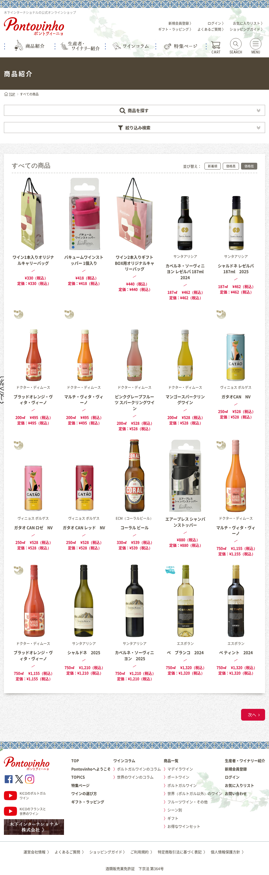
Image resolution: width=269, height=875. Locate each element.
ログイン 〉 (216, 23)
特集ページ (80, 785)
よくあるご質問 (70, 851)
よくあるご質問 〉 (211, 29)
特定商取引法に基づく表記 (182, 851)
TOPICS (78, 777)
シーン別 (174, 809)
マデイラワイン (180, 768)
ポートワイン (178, 777)
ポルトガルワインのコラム (139, 768)
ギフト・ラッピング (87, 801)
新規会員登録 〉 (180, 23)
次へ (252, 714)
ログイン (232, 777)
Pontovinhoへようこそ (91, 768)
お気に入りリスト (239, 785)
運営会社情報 (37, 851)
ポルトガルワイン (182, 785)
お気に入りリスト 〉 (248, 23)
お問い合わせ (236, 793)
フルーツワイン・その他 (187, 801)
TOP (9, 94)
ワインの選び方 (84, 793)
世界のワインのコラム (135, 777)
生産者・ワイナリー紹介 (245, 760)
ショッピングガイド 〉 (247, 29)
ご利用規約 (142, 851)
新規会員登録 (236, 768)
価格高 (231, 166)
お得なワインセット (183, 826)
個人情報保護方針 (228, 851)
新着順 (212, 166)
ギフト (172, 818)
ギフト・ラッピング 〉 (175, 29)
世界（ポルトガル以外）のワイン (194, 793)
